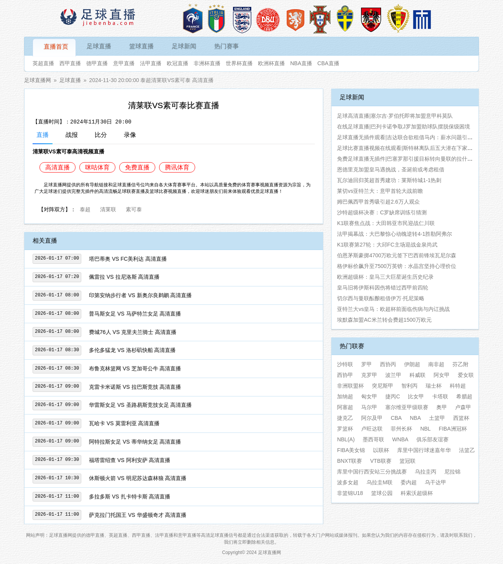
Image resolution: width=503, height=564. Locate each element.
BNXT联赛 (349, 461)
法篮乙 (467, 450)
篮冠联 (407, 461)
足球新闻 (184, 46)
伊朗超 (412, 364)
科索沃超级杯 (417, 493)
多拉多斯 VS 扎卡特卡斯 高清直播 (129, 496)
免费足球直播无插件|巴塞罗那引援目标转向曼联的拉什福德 (407, 159)
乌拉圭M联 (380, 482)
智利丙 (409, 386)
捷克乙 (345, 418)
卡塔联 (440, 396)
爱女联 (466, 375)
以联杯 (381, 450)
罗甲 (366, 364)
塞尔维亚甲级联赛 (406, 407)
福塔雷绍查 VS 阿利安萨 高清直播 (129, 460)
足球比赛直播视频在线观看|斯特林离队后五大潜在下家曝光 (407, 148)
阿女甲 (442, 375)
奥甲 (441, 407)
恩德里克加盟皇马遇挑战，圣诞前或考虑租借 (390, 169)
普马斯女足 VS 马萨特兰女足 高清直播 (135, 314)
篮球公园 (382, 493)
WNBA (400, 439)
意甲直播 (124, 63)
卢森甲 (463, 407)
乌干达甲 (435, 482)
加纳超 (345, 396)
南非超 (436, 364)
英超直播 (43, 63)
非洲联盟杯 (350, 386)
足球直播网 (37, 80)
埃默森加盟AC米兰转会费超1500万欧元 (384, 320)
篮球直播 (141, 46)
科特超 (458, 386)
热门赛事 (226, 46)
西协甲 (345, 375)
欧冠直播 (177, 63)
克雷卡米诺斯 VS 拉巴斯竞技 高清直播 (135, 387)
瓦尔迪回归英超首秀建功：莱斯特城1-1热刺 (389, 180)
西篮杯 (461, 418)
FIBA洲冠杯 (453, 429)
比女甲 (416, 396)
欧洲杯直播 (271, 63)
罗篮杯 (345, 429)
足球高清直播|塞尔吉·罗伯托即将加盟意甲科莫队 (395, 116)
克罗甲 (369, 375)
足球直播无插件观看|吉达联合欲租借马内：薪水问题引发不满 (410, 137)
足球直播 (99, 46)
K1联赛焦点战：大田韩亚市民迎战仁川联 (386, 223)
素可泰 (134, 208)
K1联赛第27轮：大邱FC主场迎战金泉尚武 (387, 245)
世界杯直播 (239, 63)
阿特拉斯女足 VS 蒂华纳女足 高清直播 (135, 442)
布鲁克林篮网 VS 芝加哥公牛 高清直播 (135, 368)
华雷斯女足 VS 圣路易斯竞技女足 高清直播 (140, 405)
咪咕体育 (97, 167)
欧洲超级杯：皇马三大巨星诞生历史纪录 (385, 277)
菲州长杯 (401, 429)
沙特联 (345, 364)
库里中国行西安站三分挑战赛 (372, 472)
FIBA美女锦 (351, 450)
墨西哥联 (373, 439)
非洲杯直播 (207, 63)
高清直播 (57, 167)
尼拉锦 (452, 472)
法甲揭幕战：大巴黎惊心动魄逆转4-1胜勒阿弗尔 (394, 234)
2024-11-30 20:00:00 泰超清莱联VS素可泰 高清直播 (151, 80)
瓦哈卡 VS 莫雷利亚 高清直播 (124, 423)
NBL (425, 429)
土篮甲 (437, 418)
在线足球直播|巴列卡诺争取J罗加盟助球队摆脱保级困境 (403, 126)
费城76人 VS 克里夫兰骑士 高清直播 (132, 332)
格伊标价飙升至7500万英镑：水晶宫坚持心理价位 (396, 266)
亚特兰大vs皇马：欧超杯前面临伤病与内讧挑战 (393, 309)
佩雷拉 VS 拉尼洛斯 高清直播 (124, 277)
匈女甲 (369, 396)
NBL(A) (346, 439)
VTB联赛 (380, 461)
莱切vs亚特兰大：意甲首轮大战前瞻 (380, 191)
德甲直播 (97, 63)
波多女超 (347, 482)
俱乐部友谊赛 (432, 439)
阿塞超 (345, 407)
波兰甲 (393, 375)
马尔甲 (369, 407)
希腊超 (464, 396)
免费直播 (137, 167)
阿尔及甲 (372, 418)
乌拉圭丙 (425, 472)
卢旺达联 (372, 429)
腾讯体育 (177, 167)
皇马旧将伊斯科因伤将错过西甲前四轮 (382, 287)
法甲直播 (150, 63)
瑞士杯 (434, 386)
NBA (415, 418)
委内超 (409, 482)
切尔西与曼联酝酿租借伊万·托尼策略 (380, 298)
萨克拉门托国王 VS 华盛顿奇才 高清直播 (137, 515)
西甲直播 (70, 63)
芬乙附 (460, 364)
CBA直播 (328, 63)
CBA (396, 418)
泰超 (85, 208)
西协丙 (388, 364)
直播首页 (56, 46)
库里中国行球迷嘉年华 (424, 450)
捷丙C (392, 396)
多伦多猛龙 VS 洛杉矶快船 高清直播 (132, 350)
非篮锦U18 (350, 493)
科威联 (417, 375)
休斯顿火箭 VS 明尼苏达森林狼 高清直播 (137, 478)
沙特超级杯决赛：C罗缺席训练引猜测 (382, 212)
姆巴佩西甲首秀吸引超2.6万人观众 (378, 202)
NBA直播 (301, 63)
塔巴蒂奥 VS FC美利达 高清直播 (128, 259)
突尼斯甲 (382, 386)
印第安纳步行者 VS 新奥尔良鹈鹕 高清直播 (140, 295)
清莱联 (108, 208)
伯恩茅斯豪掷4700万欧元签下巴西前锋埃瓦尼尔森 (396, 255)
